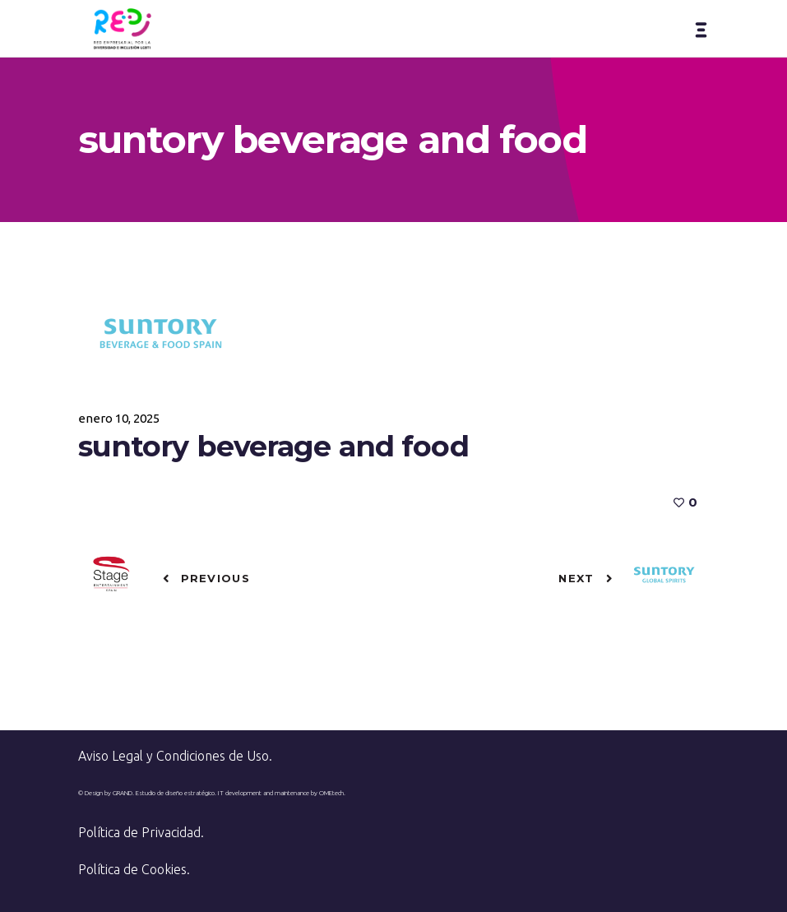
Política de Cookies (132, 869)
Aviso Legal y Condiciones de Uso (173, 755)
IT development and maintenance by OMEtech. (281, 793)
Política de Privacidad (139, 832)
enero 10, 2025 (119, 418)
